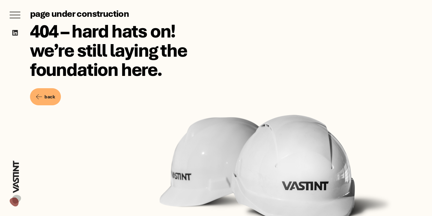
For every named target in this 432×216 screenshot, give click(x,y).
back (45, 97)
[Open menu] (15, 15)
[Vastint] (15, 161)
